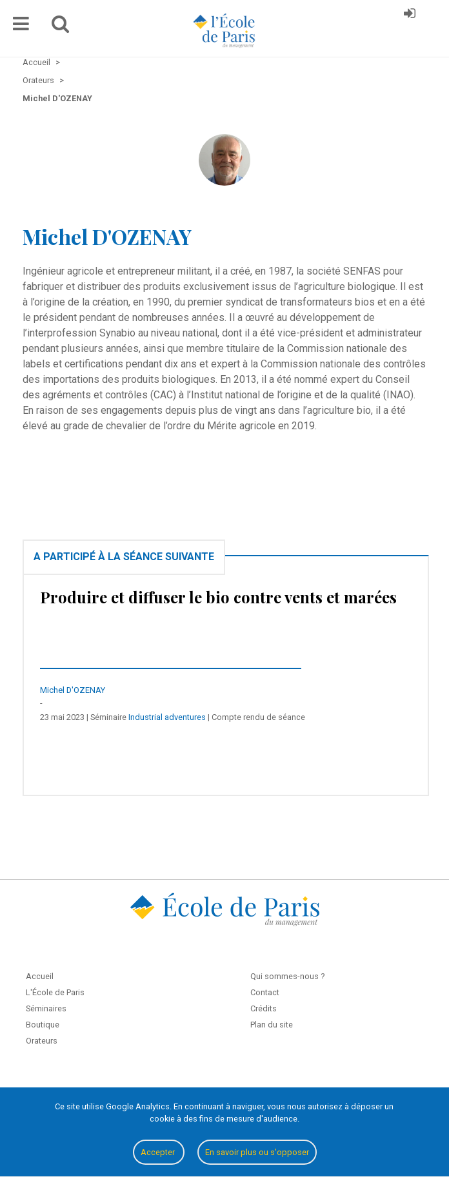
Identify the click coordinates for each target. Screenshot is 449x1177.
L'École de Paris (55, 992)
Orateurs (41, 1041)
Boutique (42, 1024)
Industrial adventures (167, 717)
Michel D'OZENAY (72, 690)
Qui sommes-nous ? (287, 976)
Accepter (159, 1152)
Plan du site (271, 1024)
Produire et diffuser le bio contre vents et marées (218, 597)
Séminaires (46, 1008)
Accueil (40, 976)
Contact (264, 992)
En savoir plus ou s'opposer (257, 1152)
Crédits (263, 1008)
